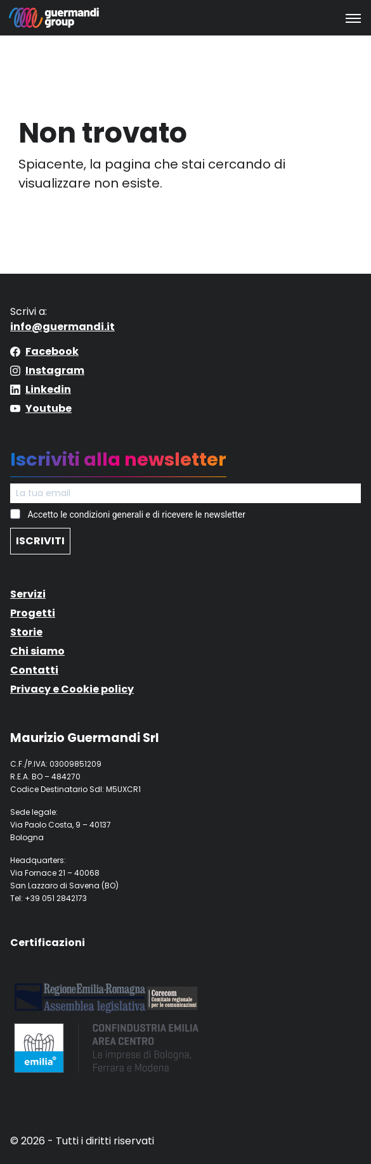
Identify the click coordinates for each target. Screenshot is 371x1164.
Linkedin (48, 389)
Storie (26, 632)
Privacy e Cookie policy (72, 689)
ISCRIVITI (40, 541)
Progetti (32, 613)
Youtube (48, 408)
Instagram (54, 370)
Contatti (34, 670)
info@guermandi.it (62, 326)
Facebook (52, 351)
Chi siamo (37, 651)
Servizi (28, 594)
